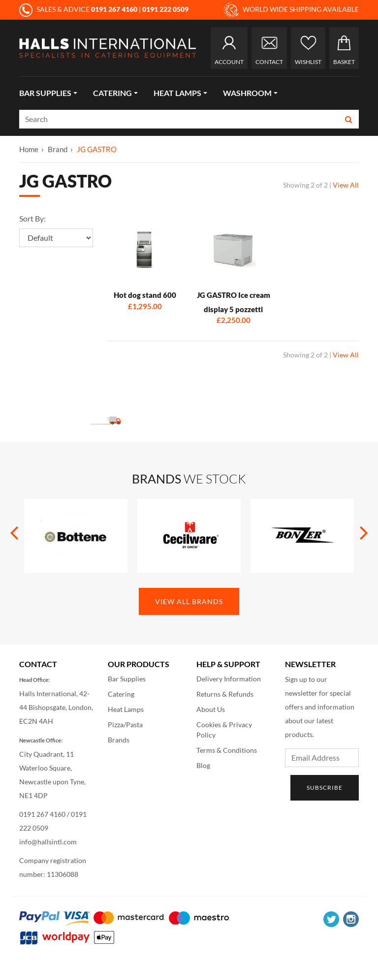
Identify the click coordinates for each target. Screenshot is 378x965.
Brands (118, 740)
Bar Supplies (45, 92)
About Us (210, 709)
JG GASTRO (97, 149)
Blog (203, 765)
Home (28, 149)
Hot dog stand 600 (145, 294)
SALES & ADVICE (79, 9)
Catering (112, 92)
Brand (57, 149)
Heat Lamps (177, 92)
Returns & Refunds (224, 694)
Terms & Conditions (226, 750)
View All (346, 185)
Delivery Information (228, 679)
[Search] (179, 119)
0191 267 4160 (42, 814)
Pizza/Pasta (125, 724)
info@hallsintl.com (48, 841)
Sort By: (32, 218)
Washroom (247, 92)
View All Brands (189, 601)
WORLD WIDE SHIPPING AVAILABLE (291, 9)
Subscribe (325, 787)
